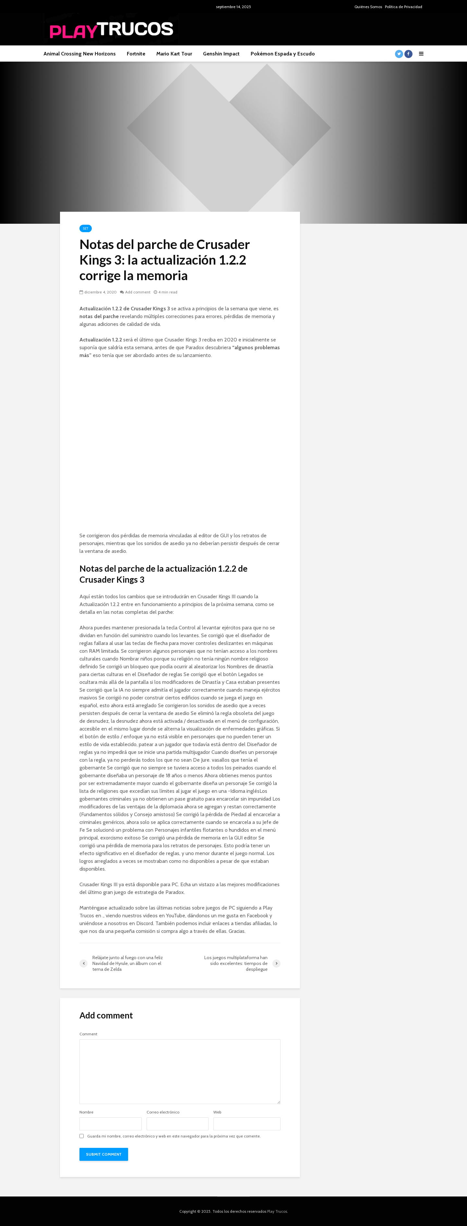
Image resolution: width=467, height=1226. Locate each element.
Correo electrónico (163, 1112)
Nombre (86, 1112)
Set (85, 228)
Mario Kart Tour (174, 54)
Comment (88, 1034)
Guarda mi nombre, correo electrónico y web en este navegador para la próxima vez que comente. (174, 1136)
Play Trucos (277, 1211)
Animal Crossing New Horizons (79, 54)
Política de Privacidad (403, 6)
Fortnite (136, 54)
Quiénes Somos (368, 6)
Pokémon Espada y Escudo (283, 54)
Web (217, 1112)
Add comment (137, 292)
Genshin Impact (221, 54)
